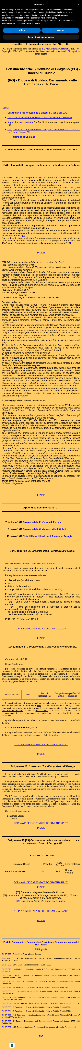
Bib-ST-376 (6, 969)
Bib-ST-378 (6, 981)
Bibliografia (73, 51)
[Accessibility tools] (12, 1045)
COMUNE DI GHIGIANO (42, 855)
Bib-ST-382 (6, 1003)
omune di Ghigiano (25, 137)
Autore (49, 942)
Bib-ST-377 (6, 975)
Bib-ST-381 (6, 997)
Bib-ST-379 (6, 987)
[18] (24, 235)
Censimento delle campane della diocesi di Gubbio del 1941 (37, 113)
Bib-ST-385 (6, 1015)
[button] (78, 4)
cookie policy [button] (51, 18)
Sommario (59, 942)
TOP (41, 1036)
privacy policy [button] (13, 12)
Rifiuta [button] (21, 30)
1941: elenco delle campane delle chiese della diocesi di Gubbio (39, 117)
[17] (74, 233)
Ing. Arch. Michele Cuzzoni (54, 49)
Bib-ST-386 (6, 1021)
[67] (5, 895)
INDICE (41, 252)
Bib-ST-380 (6, 991)
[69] (18, 901)
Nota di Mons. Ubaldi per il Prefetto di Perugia (47, 536)
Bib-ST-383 (6, 1007)
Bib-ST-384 (6, 1011)
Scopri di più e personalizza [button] (41, 37)
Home (44, 944)
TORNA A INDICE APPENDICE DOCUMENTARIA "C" (40, 628)
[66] (18, 892)
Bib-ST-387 (6, 1027)
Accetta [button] (60, 30)
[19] (69, 243)
